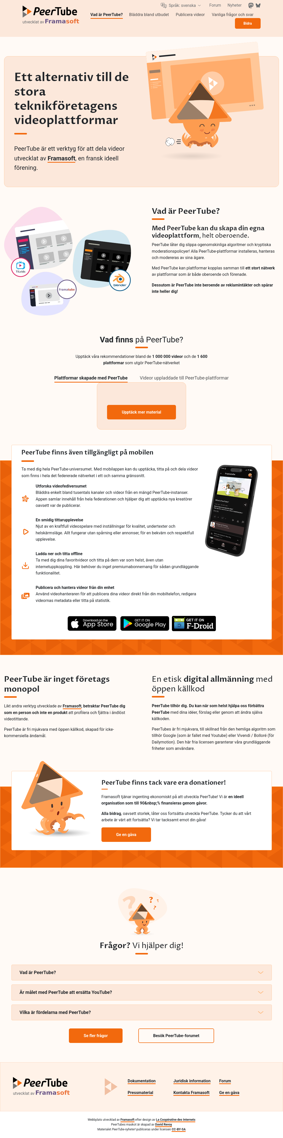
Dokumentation (142, 1081)
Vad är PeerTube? (142, 972)
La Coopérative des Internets (176, 1119)
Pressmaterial (140, 1092)
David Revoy (163, 1124)
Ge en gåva (229, 1092)
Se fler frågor (96, 1035)
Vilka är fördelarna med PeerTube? (142, 1012)
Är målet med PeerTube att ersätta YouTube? (142, 992)
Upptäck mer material (141, 412)
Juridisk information (192, 1081)
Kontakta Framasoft (191, 1092)
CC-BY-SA (179, 1129)
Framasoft (61, 158)
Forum (225, 1081)
